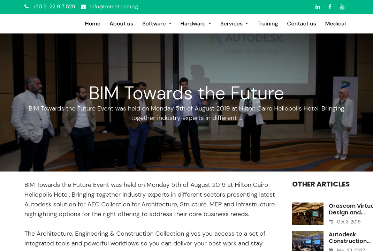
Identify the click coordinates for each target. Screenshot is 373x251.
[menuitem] (92, 24)
